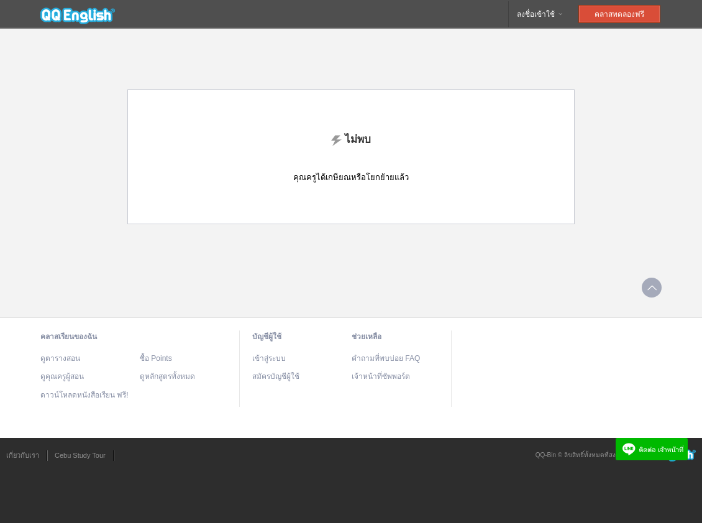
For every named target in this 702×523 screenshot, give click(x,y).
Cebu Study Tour (80, 455)
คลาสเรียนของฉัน (68, 336)
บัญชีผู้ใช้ (266, 336)
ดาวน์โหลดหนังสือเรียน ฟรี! (84, 395)
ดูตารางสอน (60, 358)
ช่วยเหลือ (366, 336)
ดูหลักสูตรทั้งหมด (167, 376)
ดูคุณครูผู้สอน (62, 376)
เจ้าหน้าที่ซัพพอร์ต (381, 376)
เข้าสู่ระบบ (269, 358)
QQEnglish (77, 14)
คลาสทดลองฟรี (619, 14)
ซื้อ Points (156, 358)
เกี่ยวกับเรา (22, 455)
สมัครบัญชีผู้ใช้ (275, 376)
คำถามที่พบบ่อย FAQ (386, 358)
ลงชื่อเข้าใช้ (540, 14)
